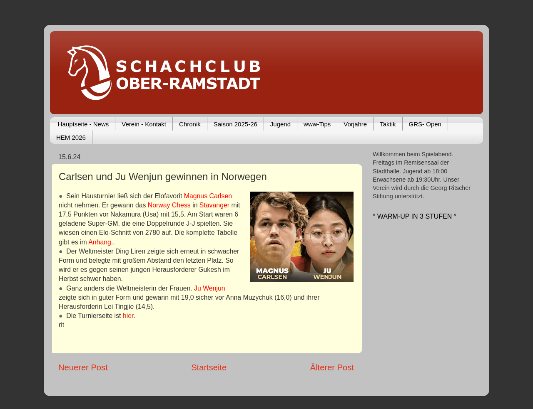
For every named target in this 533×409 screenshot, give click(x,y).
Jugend (280, 124)
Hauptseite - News (83, 124)
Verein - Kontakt (144, 124)
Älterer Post (332, 367)
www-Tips (317, 124)
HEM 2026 (71, 137)
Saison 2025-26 (235, 124)
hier (128, 315)
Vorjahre (355, 124)
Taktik (388, 124)
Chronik (190, 124)
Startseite (209, 367)
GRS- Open (425, 124)
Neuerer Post (83, 367)
